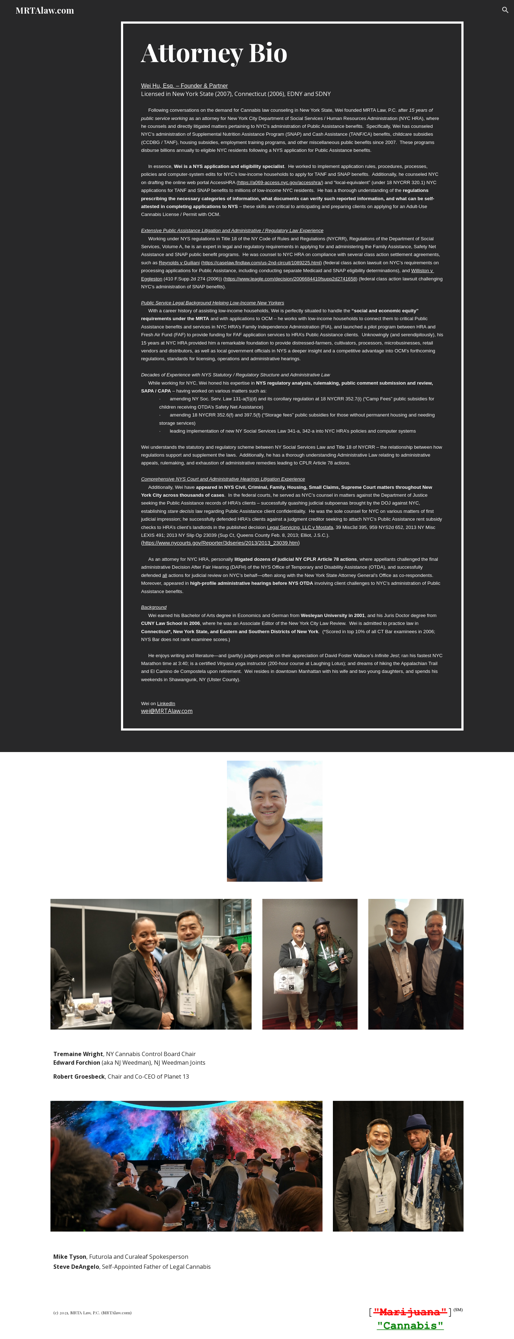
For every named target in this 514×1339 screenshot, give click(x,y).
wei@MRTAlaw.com (167, 711)
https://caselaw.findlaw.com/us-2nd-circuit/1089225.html (261, 262)
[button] (505, 10)
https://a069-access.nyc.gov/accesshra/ (279, 182)
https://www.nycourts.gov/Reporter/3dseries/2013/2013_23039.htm (220, 543)
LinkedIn (166, 703)
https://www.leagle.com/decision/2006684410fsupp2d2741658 (290, 278)
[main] (292, 376)
